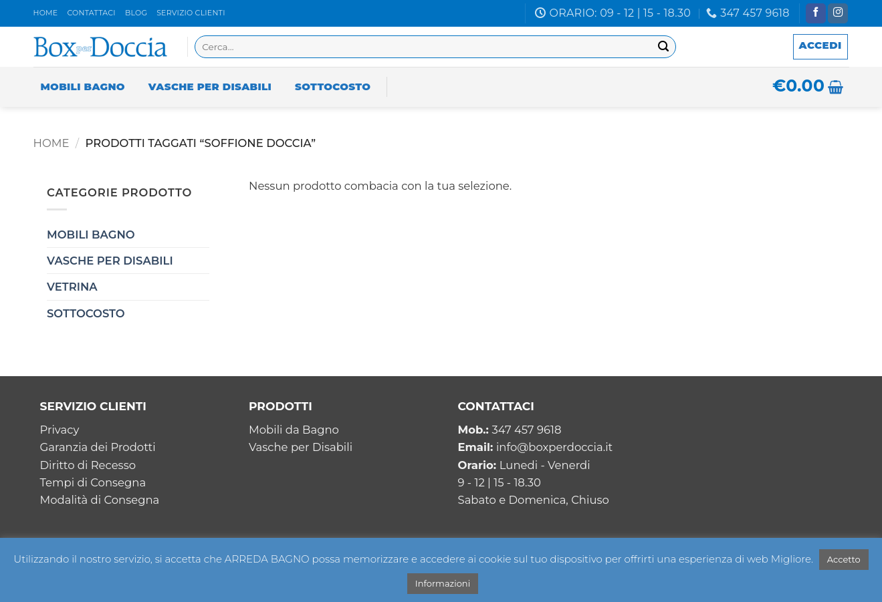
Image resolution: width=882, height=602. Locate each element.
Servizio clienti (190, 12)
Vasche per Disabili (209, 86)
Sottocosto (332, 86)
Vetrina (72, 286)
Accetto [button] (844, 559)
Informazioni (442, 583)
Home (45, 12)
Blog (136, 12)
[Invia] (663, 47)
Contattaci (91, 12)
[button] (820, 46)
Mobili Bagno (83, 86)
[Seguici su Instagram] (838, 13)
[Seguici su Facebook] (816, 13)
